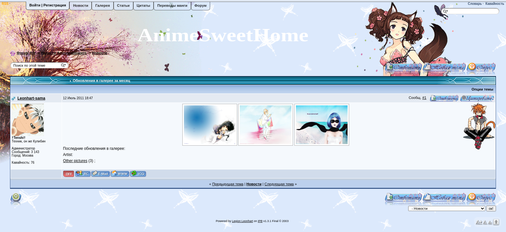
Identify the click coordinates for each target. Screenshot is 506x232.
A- (490, 222)
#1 (424, 98)
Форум (201, 5)
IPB (260, 221)
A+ (479, 221)
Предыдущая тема (228, 184)
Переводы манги (172, 5)
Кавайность (494, 3)
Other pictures (75, 161)
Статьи (123, 5)
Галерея (102, 5)
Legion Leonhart (242, 221)
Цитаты (143, 5)
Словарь (474, 3)
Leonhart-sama (31, 98)
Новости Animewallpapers (64, 53)
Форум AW (25, 53)
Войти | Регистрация (47, 5)
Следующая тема (279, 184)
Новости (80, 5)
